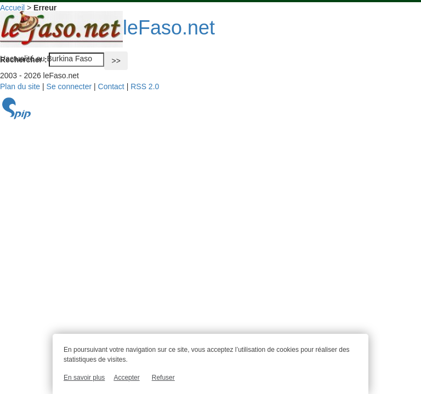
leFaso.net (107, 27)
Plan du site (20, 86)
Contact (111, 86)
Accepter (126, 377)
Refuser (163, 377)
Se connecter (69, 86)
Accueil (12, 7)
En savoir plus (84, 377)
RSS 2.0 (144, 86)
